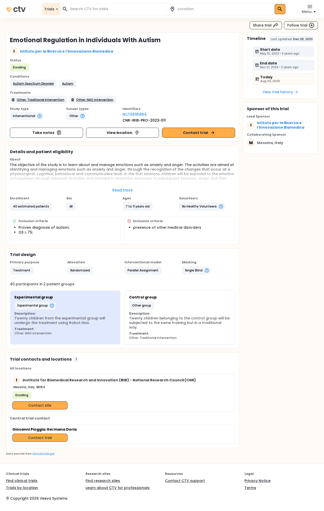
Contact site (39, 405)
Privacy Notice (258, 480)
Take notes (47, 132)
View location (123, 132)
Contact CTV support (185, 480)
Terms (250, 487)
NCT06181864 (135, 114)
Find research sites (103, 480)
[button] (33, 84)
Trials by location (22, 487)
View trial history (280, 92)
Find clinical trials (21, 480)
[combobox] (116, 9)
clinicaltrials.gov (43, 454)
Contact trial (199, 132)
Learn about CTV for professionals (118, 487)
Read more (122, 190)
